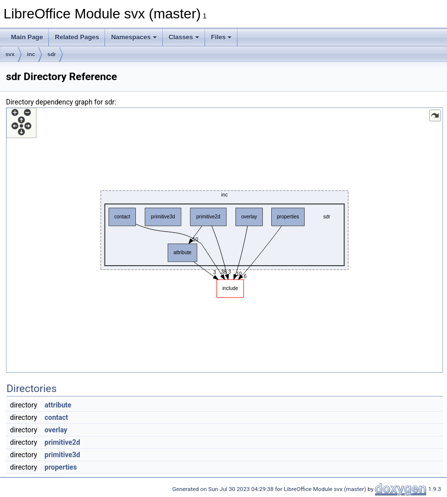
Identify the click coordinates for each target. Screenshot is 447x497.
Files (221, 37)
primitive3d (62, 455)
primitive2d (62, 442)
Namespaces (134, 37)
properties (61, 467)
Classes (184, 37)
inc (31, 54)
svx (9, 54)
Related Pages (77, 37)
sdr (51, 54)
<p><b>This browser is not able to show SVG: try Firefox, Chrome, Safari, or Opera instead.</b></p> (224, 240)
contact (56, 417)
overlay (56, 430)
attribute (58, 405)
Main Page (27, 37)
